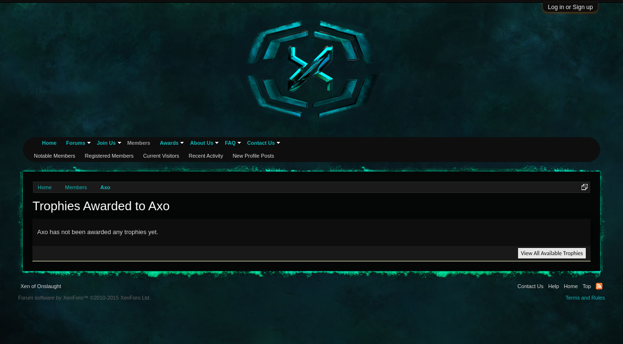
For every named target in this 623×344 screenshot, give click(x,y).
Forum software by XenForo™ (84, 298)
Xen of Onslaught (41, 286)
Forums (75, 143)
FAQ (230, 143)
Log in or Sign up (570, 7)
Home (49, 143)
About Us (201, 143)
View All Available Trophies (552, 253)
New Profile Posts (253, 156)
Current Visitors (161, 156)
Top (586, 286)
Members (138, 143)
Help (553, 286)
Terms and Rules (585, 298)
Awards (169, 143)
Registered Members (109, 156)
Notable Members (54, 156)
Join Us (106, 143)
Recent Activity (206, 156)
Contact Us (261, 143)
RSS (599, 286)
